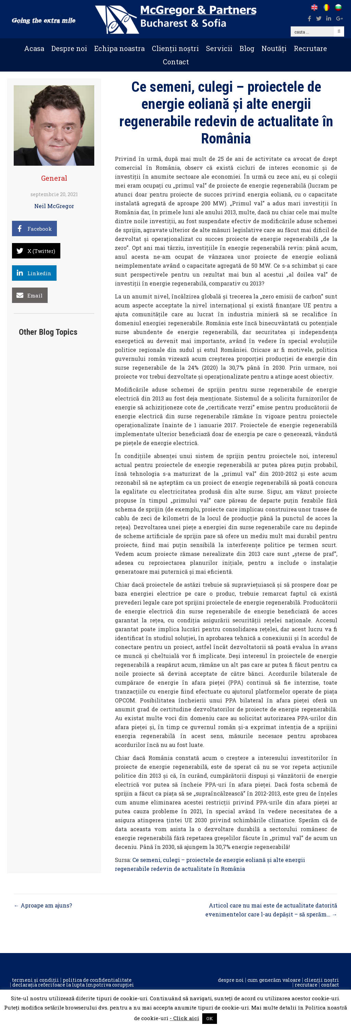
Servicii (219, 48)
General (54, 178)
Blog (247, 48)
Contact (176, 61)
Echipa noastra (119, 48)
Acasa (34, 48)
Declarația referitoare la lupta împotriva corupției (73, 984)
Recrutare (310, 48)
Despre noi (69, 48)
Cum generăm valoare (274, 980)
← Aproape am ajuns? (43, 905)
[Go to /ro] (326, 7)
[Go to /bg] (338, 7)
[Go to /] (314, 7)
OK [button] (209, 1018)
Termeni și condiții (35, 980)
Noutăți (274, 48)
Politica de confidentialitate (97, 980)
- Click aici (184, 1018)
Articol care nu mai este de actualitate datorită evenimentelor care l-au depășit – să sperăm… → (271, 910)
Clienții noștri (175, 48)
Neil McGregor (54, 206)
